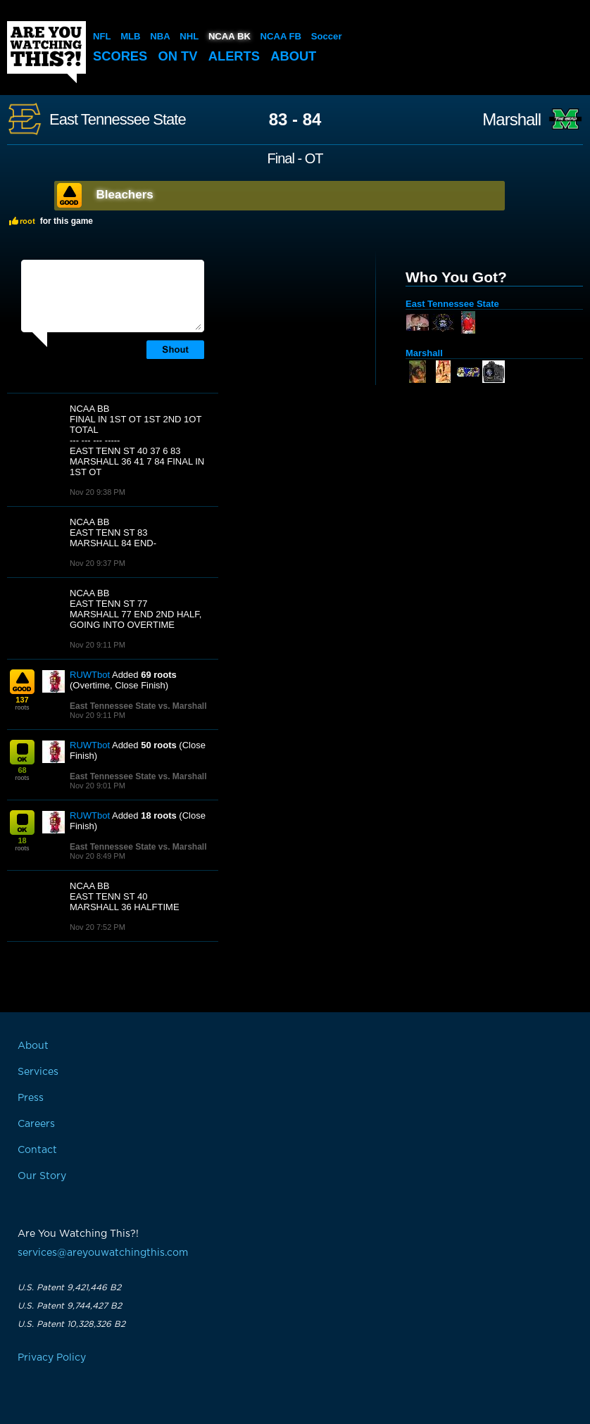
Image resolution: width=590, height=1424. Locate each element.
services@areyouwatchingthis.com (103, 1253)
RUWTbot (90, 674)
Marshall (511, 119)
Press (31, 1098)
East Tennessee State (117, 119)
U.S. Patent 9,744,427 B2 (70, 1306)
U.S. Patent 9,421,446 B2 (69, 1287)
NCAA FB (279, 36)
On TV (181, 56)
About (300, 56)
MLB (130, 36)
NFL (102, 36)
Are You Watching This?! (46, 52)
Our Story (42, 1176)
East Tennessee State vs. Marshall (138, 706)
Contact (37, 1150)
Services (38, 1072)
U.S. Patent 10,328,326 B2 (71, 1324)
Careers (36, 1124)
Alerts (238, 56)
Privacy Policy (52, 1358)
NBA (160, 36)
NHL (189, 36)
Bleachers (124, 194)
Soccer (325, 36)
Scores (121, 56)
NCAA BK (228, 36)
